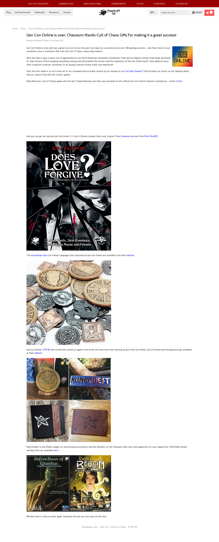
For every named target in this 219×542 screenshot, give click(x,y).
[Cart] (209, 13)
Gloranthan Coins (39, 255)
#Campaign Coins (89, 527)
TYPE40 (46, 349)
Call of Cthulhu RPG (39, 3)
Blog (8, 12)
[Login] (197, 12)
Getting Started (22, 12)
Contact (67, 12)
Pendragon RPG (119, 3)
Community (39, 12)
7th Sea (141, 3)
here (180, 81)
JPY (153, 12)
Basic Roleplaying (93, 3)
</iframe (68, 110)
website (130, 255)
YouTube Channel (133, 71)
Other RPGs (160, 3)
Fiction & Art (183, 3)
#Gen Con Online (118, 527)
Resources (54, 12)
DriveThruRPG (151, 136)
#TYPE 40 (132, 527)
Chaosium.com (127, 136)
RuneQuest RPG (67, 3)
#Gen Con (104, 527)
